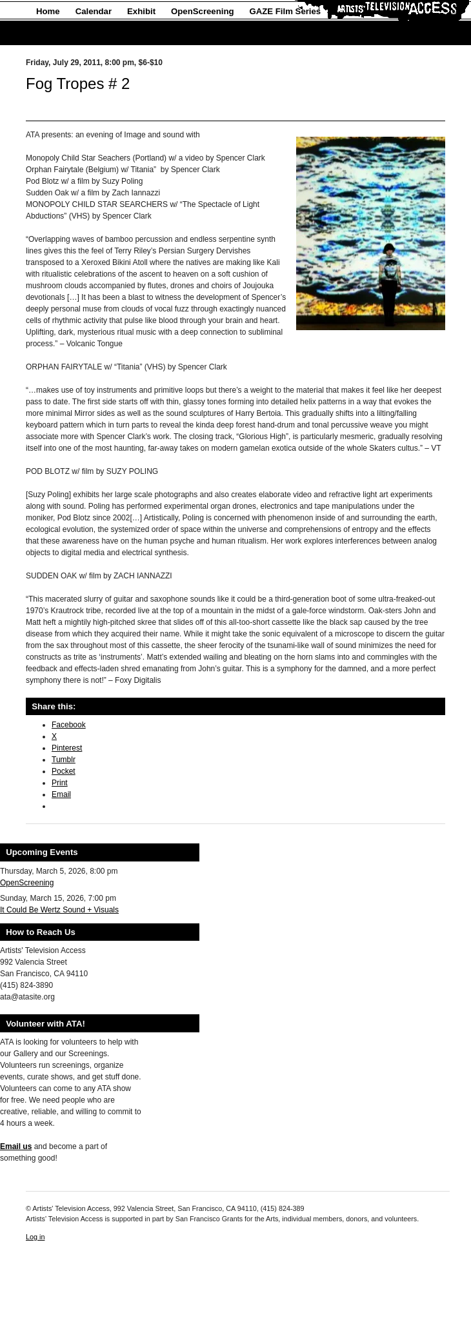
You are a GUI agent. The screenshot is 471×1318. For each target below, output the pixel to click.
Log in (35, 1237)
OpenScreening (202, 11)
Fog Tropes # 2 (78, 83)
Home (48, 11)
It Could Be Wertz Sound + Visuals (59, 909)
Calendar (93, 11)
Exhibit (141, 11)
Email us (16, 1146)
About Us (55, 33)
